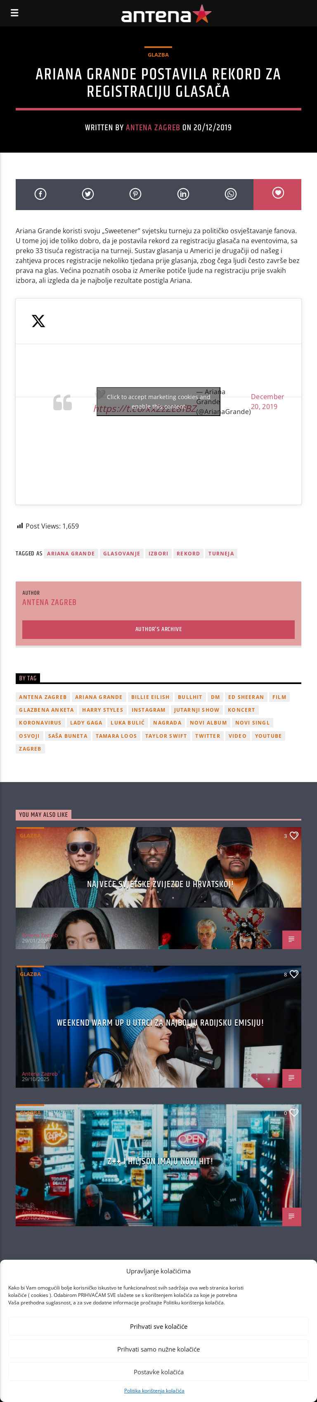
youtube (268, 735)
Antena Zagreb (153, 127)
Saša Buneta (68, 735)
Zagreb (30, 748)
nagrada (167, 722)
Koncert (241, 709)
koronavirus (40, 722)
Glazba (158, 54)
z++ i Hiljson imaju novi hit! (160, 1161)
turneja (221, 553)
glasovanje (121, 553)
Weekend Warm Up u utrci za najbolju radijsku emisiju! (160, 1023)
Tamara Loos (116, 735)
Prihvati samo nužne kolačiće (158, 1349)
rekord (188, 553)
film (279, 697)
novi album (208, 722)
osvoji (29, 735)
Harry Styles (102, 709)
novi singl (252, 722)
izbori (158, 553)
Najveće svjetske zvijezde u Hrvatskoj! (160, 884)
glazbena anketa (46, 709)
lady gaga (86, 722)
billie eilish (150, 697)
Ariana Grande (71, 553)
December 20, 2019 (268, 401)
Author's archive (158, 629)
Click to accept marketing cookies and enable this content (159, 401)
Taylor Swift (166, 735)
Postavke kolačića (159, 1372)
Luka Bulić (128, 722)
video (238, 735)
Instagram (149, 709)
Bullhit (190, 697)
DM (215, 697)
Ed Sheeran (246, 697)
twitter (207, 735)
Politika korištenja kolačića (154, 1390)
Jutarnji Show (197, 709)
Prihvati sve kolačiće (158, 1326)
